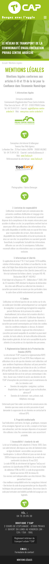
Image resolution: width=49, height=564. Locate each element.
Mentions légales (24, 559)
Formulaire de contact (24, 552)
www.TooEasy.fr (27, 155)
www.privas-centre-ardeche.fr (31, 111)
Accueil (4, 62)
